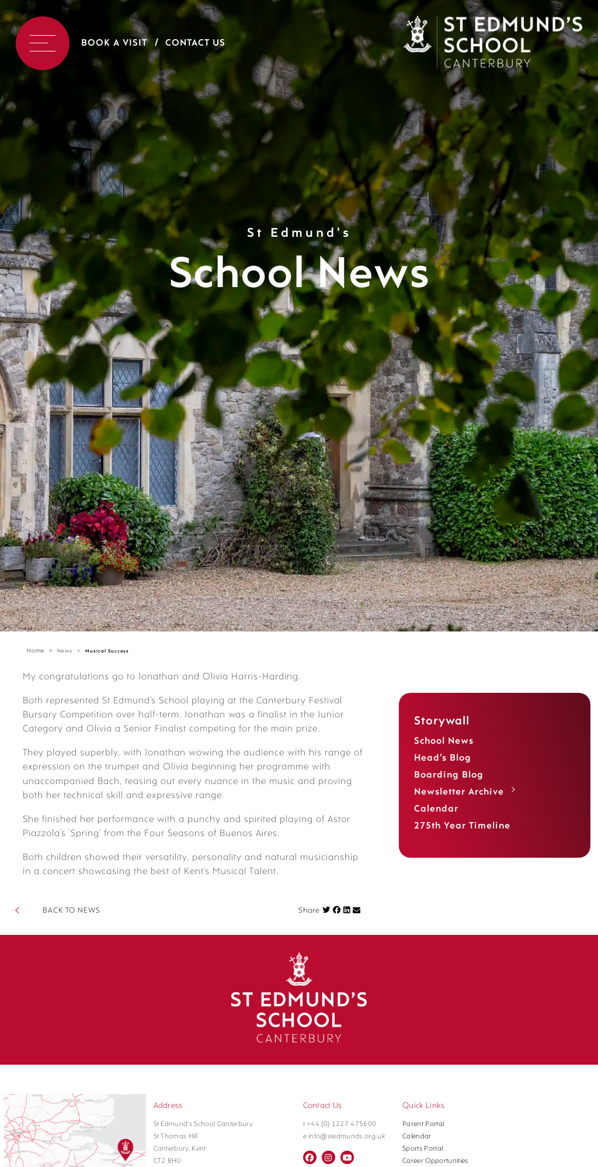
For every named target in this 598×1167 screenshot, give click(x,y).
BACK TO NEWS (71, 910)
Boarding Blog (449, 775)
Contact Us (195, 43)
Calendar (436, 809)
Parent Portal (423, 1124)
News (64, 651)
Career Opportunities (435, 1161)
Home (35, 651)
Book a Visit (114, 43)
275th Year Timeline (462, 826)
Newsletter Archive (459, 792)
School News (444, 741)
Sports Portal (422, 1148)
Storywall (442, 721)
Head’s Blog (442, 758)
